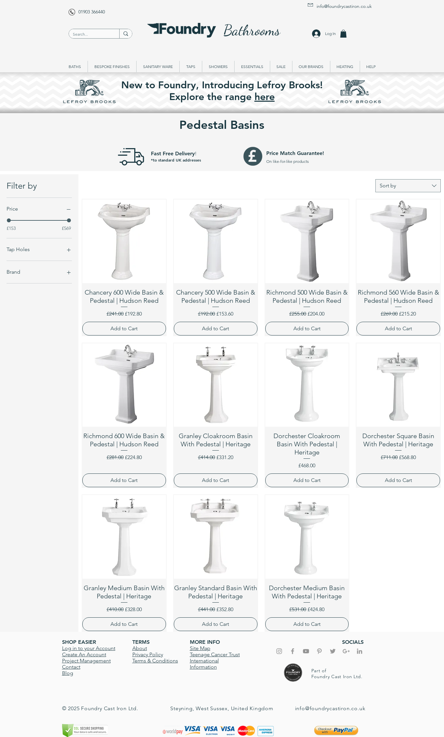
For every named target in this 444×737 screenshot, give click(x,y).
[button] (343, 34)
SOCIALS (353, 642)
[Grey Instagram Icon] (279, 651)
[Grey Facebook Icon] (292, 651)
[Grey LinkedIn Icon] (359, 651)
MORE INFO (205, 642)
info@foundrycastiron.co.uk (344, 6)
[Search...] (89, 34)
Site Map (200, 648)
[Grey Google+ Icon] (346, 651)
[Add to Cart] (124, 328)
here (265, 97)
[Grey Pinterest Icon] (319, 651)
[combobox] (408, 185)
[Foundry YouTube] (306, 651)
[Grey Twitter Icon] (333, 651)
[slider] (9, 220)
